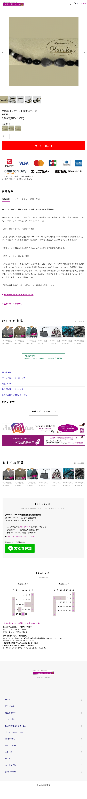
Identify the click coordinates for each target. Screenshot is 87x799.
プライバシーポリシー (14, 732)
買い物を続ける (8, 372)
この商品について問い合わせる (14, 395)
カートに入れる (43, 146)
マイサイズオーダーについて (13, 378)
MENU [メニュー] (83, 4)
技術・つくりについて (13, 304)
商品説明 (6, 199)
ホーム (7, 700)
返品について (7, 384)
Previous (3, 52)
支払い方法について (13, 719)
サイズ (15, 199)
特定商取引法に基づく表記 (12, 389)
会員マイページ (11, 745)
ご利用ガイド (24, 527)
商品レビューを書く (42, 411)
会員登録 (8, 752)
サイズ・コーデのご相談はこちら (20, 536)
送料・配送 (35, 199)
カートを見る (10, 765)
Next (84, 52)
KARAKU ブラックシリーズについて (19, 295)
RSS (7, 739)
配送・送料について (13, 706)
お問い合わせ (10, 772)
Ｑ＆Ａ (24, 199)
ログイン (8, 758)
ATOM (12, 739)
